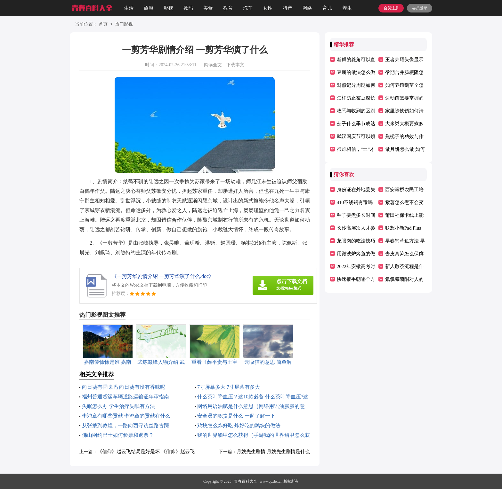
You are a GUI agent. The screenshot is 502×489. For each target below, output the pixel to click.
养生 (347, 8)
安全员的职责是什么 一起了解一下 (236, 416)
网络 (307, 8)
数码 (188, 8)
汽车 (248, 8)
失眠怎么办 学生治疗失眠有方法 (118, 406)
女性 (267, 8)
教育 (228, 8)
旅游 (148, 8)
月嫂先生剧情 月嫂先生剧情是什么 (273, 451)
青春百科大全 (245, 481)
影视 (168, 8)
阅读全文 (213, 64)
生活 (129, 8)
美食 (208, 8)
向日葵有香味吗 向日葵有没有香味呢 (123, 387)
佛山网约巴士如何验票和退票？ (118, 435)
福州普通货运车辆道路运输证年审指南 (125, 396)
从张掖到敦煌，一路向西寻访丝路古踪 (125, 425)
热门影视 (124, 24)
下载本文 (235, 64)
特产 (287, 8)
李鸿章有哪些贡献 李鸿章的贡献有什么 (126, 416)
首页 (103, 24)
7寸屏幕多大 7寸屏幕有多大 (228, 387)
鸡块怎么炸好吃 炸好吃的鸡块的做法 (238, 425)
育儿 (327, 8)
